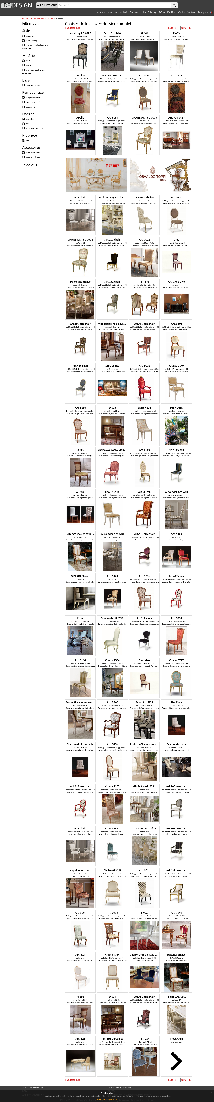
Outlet (181, 12)
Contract (191, 12)
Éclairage (152, 12)
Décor (162, 12)
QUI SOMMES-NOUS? (119, 1087)
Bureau (134, 12)
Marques (203, 12)
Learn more (112, 1099)
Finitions (172, 12)
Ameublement (104, 12)
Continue (101, 1099)
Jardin (142, 12)
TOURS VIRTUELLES (32, 1087)
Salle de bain (121, 12)
